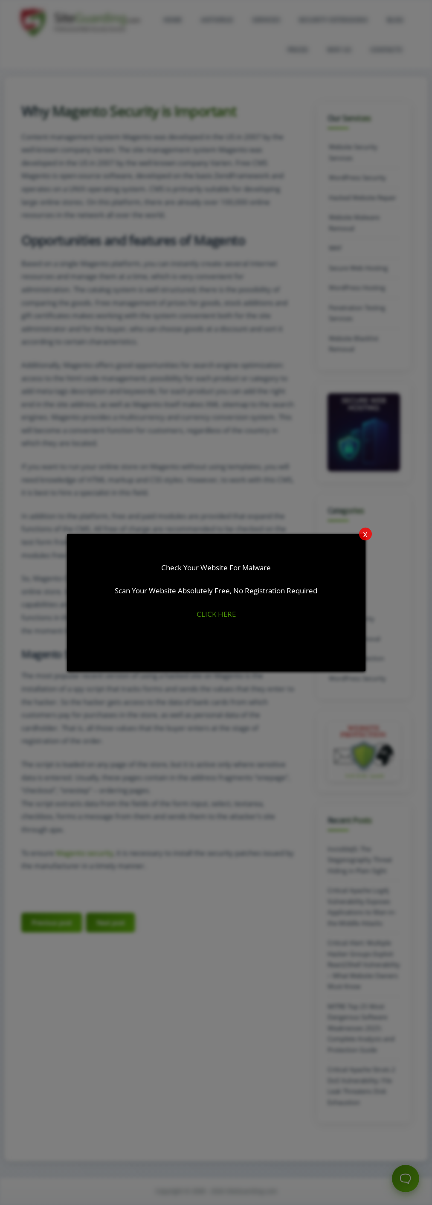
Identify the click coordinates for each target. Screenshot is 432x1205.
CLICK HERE (216, 614)
